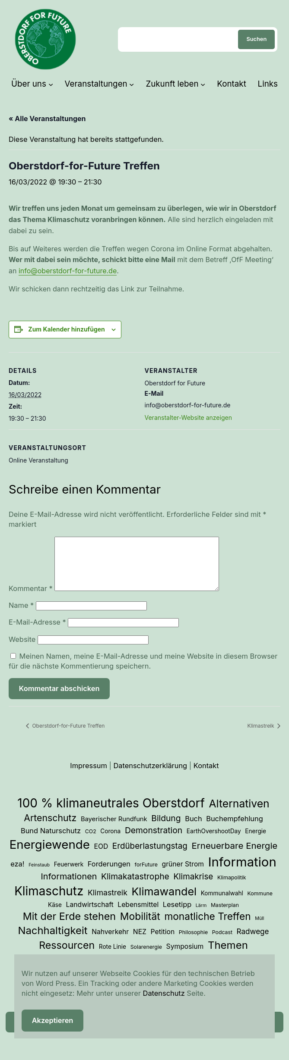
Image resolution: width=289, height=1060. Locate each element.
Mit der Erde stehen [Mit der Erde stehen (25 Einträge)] (69, 926)
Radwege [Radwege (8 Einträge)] (253, 941)
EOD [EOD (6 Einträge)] (101, 857)
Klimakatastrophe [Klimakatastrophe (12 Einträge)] (135, 887)
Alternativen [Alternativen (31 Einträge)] (239, 813)
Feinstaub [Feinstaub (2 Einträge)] (39, 875)
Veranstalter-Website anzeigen (188, 417)
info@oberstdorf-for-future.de (68, 270)
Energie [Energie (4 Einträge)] (255, 841)
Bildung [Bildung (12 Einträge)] (166, 828)
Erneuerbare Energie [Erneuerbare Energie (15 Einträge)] (234, 856)
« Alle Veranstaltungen (47, 118)
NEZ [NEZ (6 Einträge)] (139, 942)
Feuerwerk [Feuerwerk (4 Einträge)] (69, 874)
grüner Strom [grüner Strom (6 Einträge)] (183, 874)
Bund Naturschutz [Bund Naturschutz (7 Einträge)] (51, 841)
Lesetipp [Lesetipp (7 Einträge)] (177, 914)
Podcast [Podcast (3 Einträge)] (222, 942)
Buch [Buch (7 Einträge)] (193, 829)
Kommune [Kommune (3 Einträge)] (259, 904)
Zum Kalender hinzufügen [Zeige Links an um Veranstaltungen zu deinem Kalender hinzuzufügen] (66, 329)
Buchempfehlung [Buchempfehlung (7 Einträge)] (234, 829)
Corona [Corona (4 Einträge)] (110, 841)
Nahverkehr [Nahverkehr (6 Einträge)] (110, 942)
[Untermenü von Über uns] (50, 83)
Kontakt (206, 776)
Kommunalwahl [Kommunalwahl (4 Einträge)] (222, 903)
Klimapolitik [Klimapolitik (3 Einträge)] (231, 888)
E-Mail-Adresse (37, 632)
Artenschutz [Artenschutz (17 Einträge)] (50, 828)
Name (21, 615)
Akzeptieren (52, 1020)
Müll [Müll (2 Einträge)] (259, 929)
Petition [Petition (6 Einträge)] (163, 942)
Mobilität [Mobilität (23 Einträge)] (140, 927)
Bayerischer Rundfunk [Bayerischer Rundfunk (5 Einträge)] (114, 829)
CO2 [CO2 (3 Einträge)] (90, 841)
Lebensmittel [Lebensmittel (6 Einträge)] (138, 915)
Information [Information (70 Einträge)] (242, 872)
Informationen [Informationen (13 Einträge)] (69, 887)
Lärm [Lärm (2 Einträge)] (201, 916)
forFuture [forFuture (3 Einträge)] (146, 875)
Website (22, 649)
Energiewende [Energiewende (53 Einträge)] (50, 854)
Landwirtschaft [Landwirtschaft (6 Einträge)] (90, 915)
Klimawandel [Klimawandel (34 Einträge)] (164, 901)
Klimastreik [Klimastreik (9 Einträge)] (107, 902)
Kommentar (31, 598)
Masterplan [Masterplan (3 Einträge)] (225, 915)
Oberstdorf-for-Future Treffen (68, 736)
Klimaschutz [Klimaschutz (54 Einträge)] (48, 901)
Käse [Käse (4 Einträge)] (55, 915)
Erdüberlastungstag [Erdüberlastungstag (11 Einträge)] (149, 856)
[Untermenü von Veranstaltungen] (131, 83)
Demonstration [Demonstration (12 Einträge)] (153, 840)
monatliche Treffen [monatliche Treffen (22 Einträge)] (207, 926)
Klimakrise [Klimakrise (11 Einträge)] (193, 887)
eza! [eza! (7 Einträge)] (17, 874)
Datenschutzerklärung (150, 776)
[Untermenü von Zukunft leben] (202, 83)
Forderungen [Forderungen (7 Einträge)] (109, 874)
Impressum (88, 776)
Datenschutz (164, 993)
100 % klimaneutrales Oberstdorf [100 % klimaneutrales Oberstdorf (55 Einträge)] (111, 813)
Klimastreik (261, 736)
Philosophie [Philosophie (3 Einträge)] (193, 942)
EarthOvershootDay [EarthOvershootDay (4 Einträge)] (214, 841)
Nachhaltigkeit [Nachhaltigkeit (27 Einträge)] (52, 941)
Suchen (256, 39)
